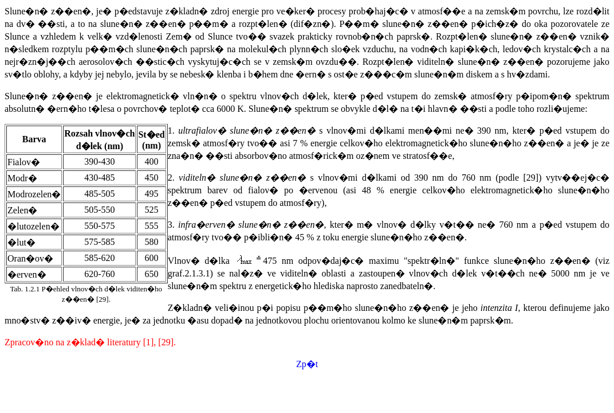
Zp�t (307, 364)
